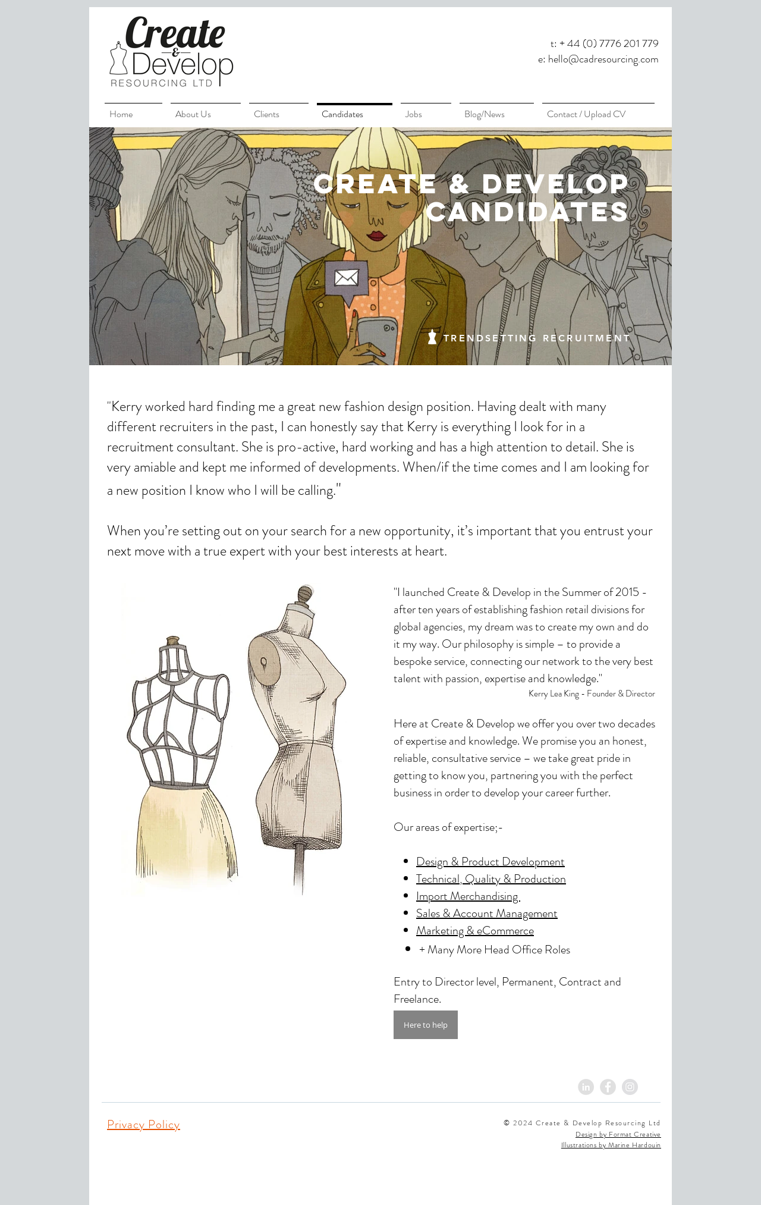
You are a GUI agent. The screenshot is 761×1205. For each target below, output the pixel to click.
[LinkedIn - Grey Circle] (586, 1087)
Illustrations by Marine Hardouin (611, 1145)
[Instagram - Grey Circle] (630, 1087)
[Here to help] (426, 1025)
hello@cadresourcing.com (603, 59)
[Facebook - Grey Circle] (608, 1087)
